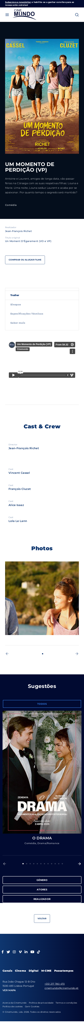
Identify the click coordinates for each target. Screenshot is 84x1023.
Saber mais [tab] (17, 322)
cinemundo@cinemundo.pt (62, 988)
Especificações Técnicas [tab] (26, 313)
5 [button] (37, 863)
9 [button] (51, 863)
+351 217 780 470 (55, 983)
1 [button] (42, 653)
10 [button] (55, 863)
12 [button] (62, 863)
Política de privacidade (41, 1002)
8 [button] (48, 863)
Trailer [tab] (14, 295)
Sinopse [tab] (15, 304)
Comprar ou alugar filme (25, 259)
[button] (7, 654)
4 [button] (33, 863)
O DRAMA (42, 838)
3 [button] (30, 863)
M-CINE (46, 970)
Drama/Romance (48, 843)
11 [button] (58, 863)
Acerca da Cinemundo (15, 1002)
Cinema (20, 970)
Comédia (11, 205)
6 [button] (40, 863)
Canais (7, 970)
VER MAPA (9, 990)
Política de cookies (13, 1006)
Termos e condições (66, 1002)
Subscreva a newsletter (18, 2)
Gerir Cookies (32, 1006)
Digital (33, 970)
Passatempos (63, 970)
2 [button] (26, 863)
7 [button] (44, 863)
